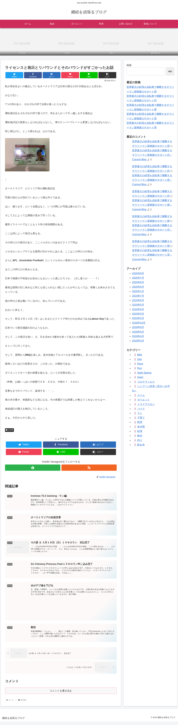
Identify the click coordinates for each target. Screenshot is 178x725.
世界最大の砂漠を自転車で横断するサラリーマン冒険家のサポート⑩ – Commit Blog (152, 205)
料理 (139, 422)
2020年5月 (138, 286)
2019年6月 (138, 300)
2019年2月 (138, 318)
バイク (141, 408)
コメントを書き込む (61, 694)
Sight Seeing (144, 372)
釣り (139, 440)
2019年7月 (138, 295)
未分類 (9, 430)
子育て (141, 417)
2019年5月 (138, 304)
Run (139, 368)
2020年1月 (138, 291)
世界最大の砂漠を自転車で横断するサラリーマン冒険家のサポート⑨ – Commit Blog (152, 255)
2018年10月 (138, 322)
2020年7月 (138, 277)
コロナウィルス (146, 381)
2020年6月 (138, 282)
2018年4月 (138, 336)
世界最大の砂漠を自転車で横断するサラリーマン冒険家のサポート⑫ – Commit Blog (152, 180)
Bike (139, 354)
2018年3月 (138, 340)
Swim (140, 377)
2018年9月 (138, 327)
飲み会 (141, 444)
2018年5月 (138, 331)
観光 (139, 435)
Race (140, 363)
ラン (139, 413)
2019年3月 (138, 313)
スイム (141, 395)
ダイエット (143, 399)
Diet (139, 359)
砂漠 (139, 431)
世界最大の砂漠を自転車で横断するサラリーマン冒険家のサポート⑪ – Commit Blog (152, 155)
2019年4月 (138, 309)
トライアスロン (146, 404)
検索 (129, 65)
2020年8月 (138, 273)
